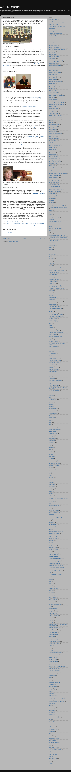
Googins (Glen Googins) (54, 460)
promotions (51, 592)
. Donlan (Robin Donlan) (54, 77)
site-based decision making (55, 664)
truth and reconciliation (54, 738)
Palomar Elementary (53, 549)
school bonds (52, 636)
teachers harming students (55, 717)
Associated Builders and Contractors (57, 235)
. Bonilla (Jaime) (52, 51)
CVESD (50, 383)
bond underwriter (52, 254)
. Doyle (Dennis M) (53, 79)
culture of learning (53, 371)
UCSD (50, 744)
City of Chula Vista (53, 318)
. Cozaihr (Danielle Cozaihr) (55, 65)
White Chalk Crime (53, 758)
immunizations (52, 486)
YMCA (50, 763)
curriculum (51, 374)
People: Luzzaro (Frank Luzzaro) (56, 565)
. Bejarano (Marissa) (53, 45)
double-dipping (52, 406)
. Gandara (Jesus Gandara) (55, 93)
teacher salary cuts (53, 716)
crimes (50, 348)
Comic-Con (51, 327)
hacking (50, 475)
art (49, 232)
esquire (50, 422)
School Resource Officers (54, 641)
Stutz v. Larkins (52, 684)
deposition (51, 397)
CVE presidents (52, 382)
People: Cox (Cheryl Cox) (54, 561)
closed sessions (52, 320)
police (50, 581)
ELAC (50, 411)
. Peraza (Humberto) (53, 156)
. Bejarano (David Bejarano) (55, 43)
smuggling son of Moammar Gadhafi (57, 666)
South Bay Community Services (56, 668)
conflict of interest (53, 334)
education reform (52, 410)
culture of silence (52, 373)
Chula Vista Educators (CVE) (55, 308)
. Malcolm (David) (53, 129)
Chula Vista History (53, 313)
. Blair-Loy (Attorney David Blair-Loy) (57, 49)
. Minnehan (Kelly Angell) (54, 138)
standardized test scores (54, 679)
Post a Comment (8, 232)
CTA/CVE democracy (53, 367)
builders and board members (55, 260)
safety (50, 618)
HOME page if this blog (54, 19)
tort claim (51, 727)
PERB (50, 572)
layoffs (50, 508)
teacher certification (53, 708)
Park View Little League (54, 554)
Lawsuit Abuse (52, 28)
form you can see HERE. (38, 127)
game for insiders (53, 452)
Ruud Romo (51, 617)
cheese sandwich (53, 297)
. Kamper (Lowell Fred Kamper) (56, 115)
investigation (51, 493)
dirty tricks (51, 402)
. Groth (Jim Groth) (53, 101)
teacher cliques (52, 710)
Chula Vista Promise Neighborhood (56, 316)
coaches (51, 323)
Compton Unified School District (56, 332)
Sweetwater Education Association (56, 696)
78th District (51, 202)
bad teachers (52, 242)
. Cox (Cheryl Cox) (53, 63)
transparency (52, 731)
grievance (51, 467)
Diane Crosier (33, 97)
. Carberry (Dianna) (53, 54)
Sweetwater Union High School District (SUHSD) (24, 225)
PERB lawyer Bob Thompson (55, 574)
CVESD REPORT (53, 35)
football (50, 445)
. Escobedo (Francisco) (54, 86)
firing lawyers (52, 440)
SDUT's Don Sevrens (53, 654)
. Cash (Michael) (52, 58)
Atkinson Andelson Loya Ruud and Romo (58, 237)
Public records (52, 601)
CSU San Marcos (53, 353)
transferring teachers (53, 729)
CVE (50, 376)
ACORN (50, 214)
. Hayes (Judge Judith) (54, 108)
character (51, 292)
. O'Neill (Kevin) (52, 147)
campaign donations (53, 274)
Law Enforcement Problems (55, 30)
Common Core (52, 329)
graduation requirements (54, 463)
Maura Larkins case (53, 524)
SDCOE (42, 223)
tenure (50, 719)
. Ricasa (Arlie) (52, 165)
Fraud (50, 449)
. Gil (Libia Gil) (52, 97)
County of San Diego (53, 346)
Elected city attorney (53, 413)
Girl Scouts (51, 458)
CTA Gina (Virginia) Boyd (54, 358)
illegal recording (52, 484)
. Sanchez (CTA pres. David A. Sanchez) (58, 173)
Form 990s (51, 447)
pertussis (51, 577)
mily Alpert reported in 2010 (29, 106)
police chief (51, 583)
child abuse (51, 299)
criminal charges (52, 349)
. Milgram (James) (53, 136)
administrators (52, 216)
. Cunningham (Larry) (53, 74)
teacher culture (52, 712)
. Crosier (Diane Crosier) (54, 68)
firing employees (52, 438)
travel (50, 733)
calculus (50, 268)
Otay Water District (53, 547)
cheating (51, 295)
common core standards (54, 330)
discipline (51, 404)
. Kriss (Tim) (51, 122)
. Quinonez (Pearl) (53, 163)
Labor (50, 503)
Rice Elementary (52, 611)
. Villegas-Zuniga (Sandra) (54, 184)
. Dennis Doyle (52, 76)
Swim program (52, 703)
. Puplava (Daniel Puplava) (55, 161)
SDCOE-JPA (51, 646)
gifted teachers (52, 456)
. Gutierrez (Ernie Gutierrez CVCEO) (57, 102)
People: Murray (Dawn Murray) (55, 569)
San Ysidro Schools (53, 632)
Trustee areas (52, 736)
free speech (51, 451)
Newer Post (6, 238)
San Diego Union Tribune (54, 630)
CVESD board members (54, 390)
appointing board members (55, 228)
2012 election (52, 198)
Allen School (51, 219)
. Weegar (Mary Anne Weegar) (55, 189)
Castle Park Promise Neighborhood (56, 288)
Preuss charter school (54, 588)
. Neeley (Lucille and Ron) (54, 145)
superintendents (52, 693)
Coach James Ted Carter (54, 321)
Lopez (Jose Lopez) (53, 516)
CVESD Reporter (10, 6)
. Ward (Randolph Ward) (34, 223)
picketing (51, 579)
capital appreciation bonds (54, 276)
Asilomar (51, 233)
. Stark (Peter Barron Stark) (55, 180)
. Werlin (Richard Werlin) (54, 191)
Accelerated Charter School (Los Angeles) (58, 207)
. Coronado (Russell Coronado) (56, 61)
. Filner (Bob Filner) (53, 90)
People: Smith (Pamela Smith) (55, 570)
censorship (51, 290)
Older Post (42, 238)
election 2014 (52, 419)
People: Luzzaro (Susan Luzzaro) (56, 567)
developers (51, 401)
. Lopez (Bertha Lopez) (54, 124)
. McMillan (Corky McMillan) (55, 135)
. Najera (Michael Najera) (54, 143)
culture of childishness (54, 369)
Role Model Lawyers (53, 24)
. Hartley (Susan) (16, 223)
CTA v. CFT (51, 365)
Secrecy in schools (53, 659)
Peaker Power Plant (53, 556)
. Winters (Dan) (52, 193)
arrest (50, 230)
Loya (50, 520)
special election (52, 675)
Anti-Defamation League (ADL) (55, 223)
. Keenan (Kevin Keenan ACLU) (56, 117)
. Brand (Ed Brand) (53, 52)
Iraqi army (51, 495)
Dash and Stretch (53, 393)
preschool (51, 586)
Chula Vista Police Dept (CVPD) (56, 314)
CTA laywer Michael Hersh (54, 362)
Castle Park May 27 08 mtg (55, 285)
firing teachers (52, 442)
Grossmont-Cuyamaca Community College (58, 468)
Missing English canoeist (54, 533)
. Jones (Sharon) (24, 223)
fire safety (51, 436)
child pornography (53, 302)
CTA (50, 355)
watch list (51, 756)
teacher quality (52, 714)
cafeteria (51, 265)
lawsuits (50, 507)
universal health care (53, 747)
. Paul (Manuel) (52, 152)
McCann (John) (52, 526)
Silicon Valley (52, 663)
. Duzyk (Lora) (9, 223)
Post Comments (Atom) (14, 241)
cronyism (51, 351)
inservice (51, 489)
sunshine (51, 691)
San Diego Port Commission (55, 627)
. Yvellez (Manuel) (53, 195)
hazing (50, 480)
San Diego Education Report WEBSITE (57, 21)
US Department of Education (55, 749)
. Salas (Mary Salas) (53, 171)
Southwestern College (54, 672)
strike (50, 680)
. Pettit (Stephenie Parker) (54, 158)
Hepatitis (51, 482)
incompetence (52, 488)
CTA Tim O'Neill (52, 364)
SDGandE (51, 650)
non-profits (51, 544)
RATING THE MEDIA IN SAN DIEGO (57, 26)
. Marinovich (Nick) (53, 131)
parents (50, 551)
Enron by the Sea (53, 31)
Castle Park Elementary (54, 279)
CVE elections (52, 378)
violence (51, 752)
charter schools (52, 293)
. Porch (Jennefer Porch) (54, 160)
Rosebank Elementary (54, 615)
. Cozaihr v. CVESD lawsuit (55, 67)
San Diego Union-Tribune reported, (35, 136)
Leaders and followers (54, 510)
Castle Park (51, 277)
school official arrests (53, 639)
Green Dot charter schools (54, 465)
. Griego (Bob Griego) (53, 99)
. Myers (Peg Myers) (53, 142)
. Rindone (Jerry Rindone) (54, 167)
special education (53, 673)
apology (50, 226)
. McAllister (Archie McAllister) (55, 133)
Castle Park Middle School (54, 286)
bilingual (51, 247)
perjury (50, 576)
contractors (51, 339)
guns (50, 473)
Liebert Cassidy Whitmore (54, 512)
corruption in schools (53, 341)
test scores (51, 721)
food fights (51, 444)
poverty (50, 585)
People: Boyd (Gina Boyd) (54, 560)
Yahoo (50, 761)
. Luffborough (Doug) (53, 126)
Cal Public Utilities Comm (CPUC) (56, 267)
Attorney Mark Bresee (54, 240)
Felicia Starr (51, 435)
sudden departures (53, 686)
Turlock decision (52, 740)
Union (50, 745)
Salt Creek (51, 622)
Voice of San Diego (53, 754)
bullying (50, 261)
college (50, 325)
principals (51, 590)
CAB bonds (51, 263)
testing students (52, 723)
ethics (50, 424)
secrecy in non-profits (53, 657)
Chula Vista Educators (54, 306)
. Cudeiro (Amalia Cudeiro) (55, 72)
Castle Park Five (52, 283)
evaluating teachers (53, 426)
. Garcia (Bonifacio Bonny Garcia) (56, 95)
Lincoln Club (51, 514)
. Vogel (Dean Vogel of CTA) (55, 186)
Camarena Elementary (54, 272)
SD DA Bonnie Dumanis (54, 643)
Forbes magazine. (20, 144)
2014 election (52, 200)
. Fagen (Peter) (52, 88)
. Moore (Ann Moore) (53, 140)
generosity (51, 454)
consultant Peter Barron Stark (55, 336)
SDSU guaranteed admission (55, 652)
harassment (51, 477)
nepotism (51, 542)
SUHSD (50, 688)
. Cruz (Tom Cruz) (53, 70)
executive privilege (53, 427)
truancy (50, 735)
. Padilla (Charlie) (53, 149)
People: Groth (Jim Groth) (54, 563)
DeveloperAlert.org (53, 399)
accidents (51, 210)
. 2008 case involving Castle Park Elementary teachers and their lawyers (57, 41)
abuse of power (52, 204)
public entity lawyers (53, 599)
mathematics (52, 522)
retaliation (51, 610)
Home (24, 238)
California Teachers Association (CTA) (57, 270)
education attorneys (53, 408)
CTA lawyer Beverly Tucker (55, 360)
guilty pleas (51, 471)
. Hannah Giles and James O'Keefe (56, 104)
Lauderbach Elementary (54, 505)
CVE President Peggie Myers (55, 380)
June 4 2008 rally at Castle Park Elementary (58, 498)
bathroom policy (52, 245)
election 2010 (52, 417)
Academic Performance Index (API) (56, 205)
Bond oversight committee (54, 252)
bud (50, 256)
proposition (51, 593)
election (50, 415)
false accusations (53, 431)
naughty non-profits (53, 538)
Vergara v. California (53, 751)
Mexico (50, 529)
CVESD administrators (54, 385)
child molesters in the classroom (56, 301)
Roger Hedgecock (53, 613)
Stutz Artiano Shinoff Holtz (54, 682)
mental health (52, 527)
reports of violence (53, 608)
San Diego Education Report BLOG (56, 22)
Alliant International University (55, 221)
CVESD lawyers (52, 392)
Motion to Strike (52, 535)
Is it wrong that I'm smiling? (55, 496)
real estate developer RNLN (55, 604)
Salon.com (51, 620)
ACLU (50, 212)
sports (50, 677)
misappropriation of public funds (56, 531)
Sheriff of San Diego (53, 661)
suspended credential (53, 695)
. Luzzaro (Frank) (52, 127)
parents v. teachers (53, 552)
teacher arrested (52, 707)
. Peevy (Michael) (53, 154)
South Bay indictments (8, 225)
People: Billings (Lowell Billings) (56, 558)
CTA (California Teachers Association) (57, 357)
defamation (51, 395)
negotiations (51, 540)
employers (51, 420)
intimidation (51, 491)
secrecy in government (54, 655)
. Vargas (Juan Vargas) (54, 182)
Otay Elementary (52, 545)
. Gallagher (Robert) (53, 92)
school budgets (52, 638)
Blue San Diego (52, 251)
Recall (50, 606)
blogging (51, 249)
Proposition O (52, 595)
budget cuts (51, 258)
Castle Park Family (53, 281)
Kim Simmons (52, 501)
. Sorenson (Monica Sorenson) (55, 179)
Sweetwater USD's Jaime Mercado (56, 701)
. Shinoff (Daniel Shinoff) (54, 175)
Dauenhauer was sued (38, 193)
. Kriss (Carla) (52, 120)
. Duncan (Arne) (52, 83)
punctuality (51, 602)
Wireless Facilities (53, 760)
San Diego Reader (53, 629)
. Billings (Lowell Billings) (54, 47)
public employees (53, 597)
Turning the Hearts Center (54, 742)
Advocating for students (54, 217)
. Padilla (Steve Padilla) (54, 151)
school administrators (53, 634)
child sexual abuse (53, 304)
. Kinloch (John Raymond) (54, 118)
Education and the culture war (55, 33)
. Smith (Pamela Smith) (54, 177)
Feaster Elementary (53, 433)
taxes (50, 705)
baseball (51, 243)
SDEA (50, 648)
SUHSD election (52, 689)
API (49, 224)
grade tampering (52, 461)
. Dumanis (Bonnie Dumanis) (55, 81)
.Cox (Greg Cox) (52, 196)
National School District (54, 536)
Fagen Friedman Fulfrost (54, 429)
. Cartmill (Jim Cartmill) (54, 56)
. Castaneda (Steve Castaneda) (56, 60)
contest (50, 338)
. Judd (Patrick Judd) (53, 113)
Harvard (50, 479)
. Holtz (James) (52, 110)
